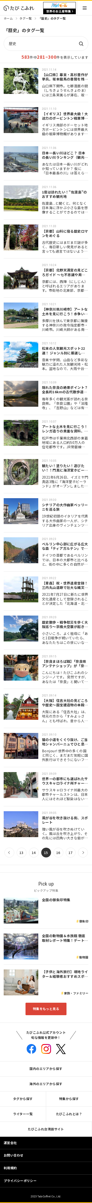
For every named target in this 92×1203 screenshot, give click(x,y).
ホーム (8, 18)
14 (34, 852)
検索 (81, 43)
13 (21, 852)
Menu (84, 8)
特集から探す (69, 1098)
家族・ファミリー (76, 993)
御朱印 (83, 921)
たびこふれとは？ (69, 1114)
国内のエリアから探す (45, 1068)
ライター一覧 (23, 1114)
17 (70, 852)
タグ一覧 (25, 18)
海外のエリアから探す (45, 1083)
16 (58, 852)
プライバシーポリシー (20, 1180)
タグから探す (23, 1098)
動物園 (83, 957)
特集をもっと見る (46, 1008)
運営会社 (10, 1142)
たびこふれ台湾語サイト (46, 1129)
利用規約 (10, 1168)
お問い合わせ (14, 1155)
